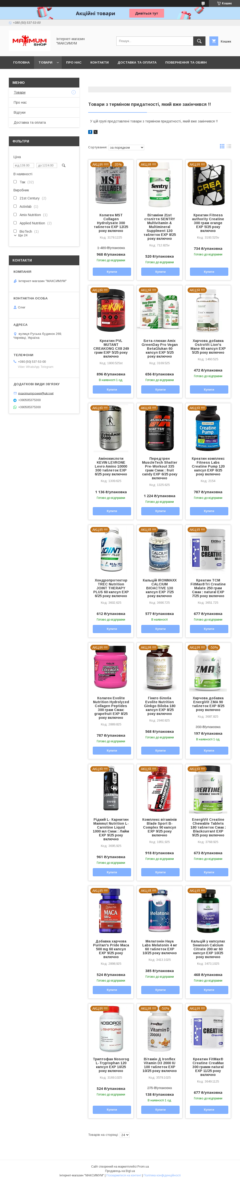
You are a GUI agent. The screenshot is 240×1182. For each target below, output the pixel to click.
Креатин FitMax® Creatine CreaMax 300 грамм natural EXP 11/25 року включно (208, 1067)
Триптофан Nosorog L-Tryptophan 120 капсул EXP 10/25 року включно (111, 1065)
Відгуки (19, 112)
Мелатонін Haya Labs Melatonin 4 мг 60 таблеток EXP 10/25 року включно (159, 947)
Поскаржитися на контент (123, 1175)
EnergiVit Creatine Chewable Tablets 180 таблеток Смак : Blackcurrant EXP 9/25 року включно (208, 827)
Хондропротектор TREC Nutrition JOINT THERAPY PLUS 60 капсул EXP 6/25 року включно (111, 588)
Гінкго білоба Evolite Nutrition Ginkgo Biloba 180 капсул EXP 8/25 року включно (159, 706)
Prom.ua (143, 1166)
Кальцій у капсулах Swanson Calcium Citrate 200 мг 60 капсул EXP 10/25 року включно (208, 949)
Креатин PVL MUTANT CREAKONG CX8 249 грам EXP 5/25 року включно (111, 348)
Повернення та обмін (186, 62)
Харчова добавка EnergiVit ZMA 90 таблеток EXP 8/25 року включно (208, 704)
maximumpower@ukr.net (35, 393)
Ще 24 (22, 235)
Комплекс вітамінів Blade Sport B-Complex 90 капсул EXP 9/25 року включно (159, 827)
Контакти (99, 62)
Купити (112, 272)
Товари (45, 62)
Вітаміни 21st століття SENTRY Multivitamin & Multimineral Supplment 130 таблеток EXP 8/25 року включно (160, 227)
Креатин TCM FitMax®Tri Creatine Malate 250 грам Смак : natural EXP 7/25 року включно (208, 588)
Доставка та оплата (137, 62)
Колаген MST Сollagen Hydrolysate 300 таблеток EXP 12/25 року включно (111, 223)
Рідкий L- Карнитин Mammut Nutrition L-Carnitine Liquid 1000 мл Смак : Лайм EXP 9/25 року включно (111, 829)
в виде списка (229, 147)
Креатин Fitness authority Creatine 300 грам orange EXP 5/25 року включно (208, 223)
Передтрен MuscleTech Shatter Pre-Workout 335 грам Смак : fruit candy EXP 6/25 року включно (159, 468)
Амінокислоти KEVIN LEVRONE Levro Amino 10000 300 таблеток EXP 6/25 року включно (111, 466)
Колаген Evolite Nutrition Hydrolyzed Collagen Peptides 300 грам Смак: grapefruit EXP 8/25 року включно (111, 708)
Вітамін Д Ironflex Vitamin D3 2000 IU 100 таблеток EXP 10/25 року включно (160, 1065)
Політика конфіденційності (162, 1175)
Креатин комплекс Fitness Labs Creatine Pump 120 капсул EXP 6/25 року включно (208, 466)
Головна (21, 62)
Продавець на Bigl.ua (120, 1171)
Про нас (74, 62)
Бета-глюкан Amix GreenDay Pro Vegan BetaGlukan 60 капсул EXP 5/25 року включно (160, 348)
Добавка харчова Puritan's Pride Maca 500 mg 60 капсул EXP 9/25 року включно (111, 949)
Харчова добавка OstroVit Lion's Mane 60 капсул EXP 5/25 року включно (208, 346)
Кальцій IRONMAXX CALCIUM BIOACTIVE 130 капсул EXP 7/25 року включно (160, 588)
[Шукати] (199, 41)
